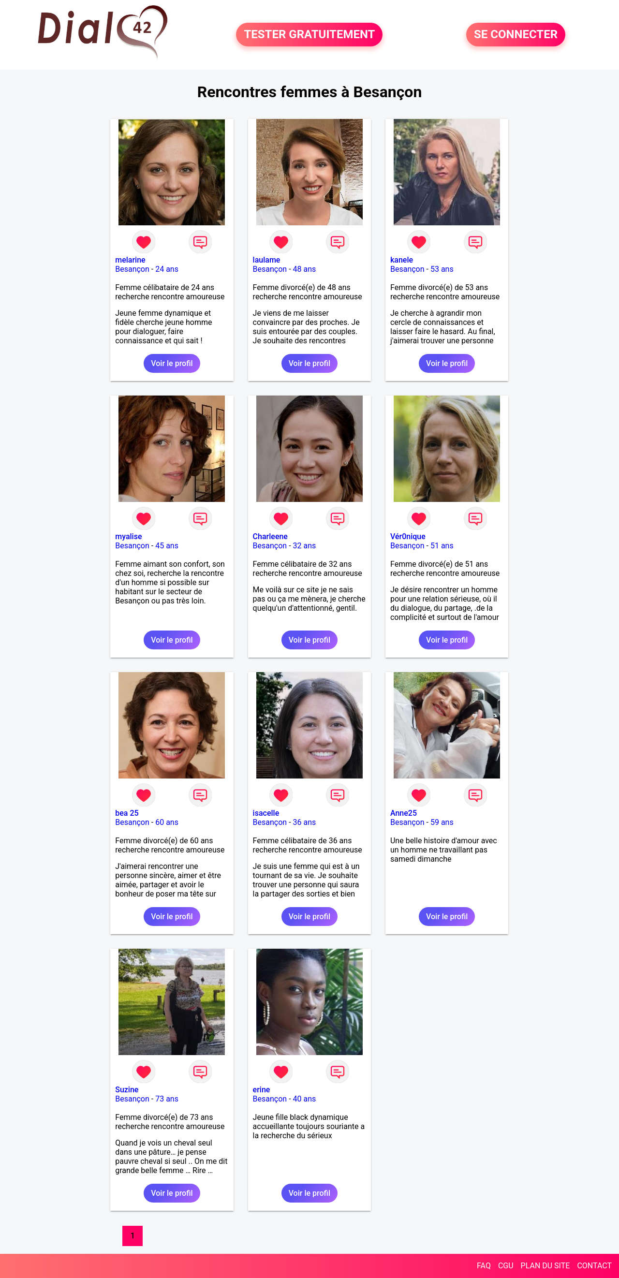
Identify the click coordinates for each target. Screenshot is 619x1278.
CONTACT (594, 1265)
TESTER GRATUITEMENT (309, 35)
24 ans (166, 269)
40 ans (304, 1098)
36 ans (304, 822)
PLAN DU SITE (545, 1265)
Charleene (270, 536)
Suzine (126, 1089)
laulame (266, 259)
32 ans (304, 545)
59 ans (442, 822)
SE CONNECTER (516, 35)
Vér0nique (408, 536)
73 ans (166, 1098)
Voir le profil (171, 363)
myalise (128, 536)
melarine (130, 259)
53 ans (442, 269)
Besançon (132, 269)
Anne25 (403, 813)
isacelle (266, 813)
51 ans (442, 545)
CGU (506, 1265)
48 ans (304, 269)
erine (261, 1089)
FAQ (484, 1265)
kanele (401, 259)
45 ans (166, 545)
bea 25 (126, 813)
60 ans (166, 822)
